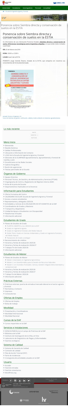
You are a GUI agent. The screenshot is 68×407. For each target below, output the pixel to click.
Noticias (34, 138)
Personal (38, 8)
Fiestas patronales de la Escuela (17, 169)
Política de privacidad (24, 383)
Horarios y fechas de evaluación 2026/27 (20, 272)
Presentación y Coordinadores (16, 311)
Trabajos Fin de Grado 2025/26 (16, 247)
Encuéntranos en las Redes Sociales (18, 162)
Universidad (6, 8)
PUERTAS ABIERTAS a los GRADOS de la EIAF (23, 226)
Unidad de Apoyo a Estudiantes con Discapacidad (23, 211)
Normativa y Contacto (13, 289)
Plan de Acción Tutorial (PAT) (16, 353)
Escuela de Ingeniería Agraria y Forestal (17, 11)
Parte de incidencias (12, 355)
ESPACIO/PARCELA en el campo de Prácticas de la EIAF (25, 331)
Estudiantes (16, 8)
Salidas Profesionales (13, 150)
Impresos (8, 291)
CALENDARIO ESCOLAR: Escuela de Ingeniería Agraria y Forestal (29, 197)
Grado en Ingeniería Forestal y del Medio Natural (24, 231)
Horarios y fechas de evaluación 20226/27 (20, 245)
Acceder (8, 365)
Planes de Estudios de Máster (16, 257)
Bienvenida (9, 145)
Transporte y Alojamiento (15, 209)
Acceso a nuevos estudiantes (16, 199)
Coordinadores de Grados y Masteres (19, 206)
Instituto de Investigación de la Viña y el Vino (22, 336)
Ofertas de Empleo (12, 301)
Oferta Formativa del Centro (16, 194)
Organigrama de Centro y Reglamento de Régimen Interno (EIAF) (29, 182)
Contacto (51, 381)
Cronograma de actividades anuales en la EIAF (22, 358)
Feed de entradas (11, 368)
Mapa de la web (17, 385)
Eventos (33, 135)
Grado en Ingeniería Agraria (16, 228)
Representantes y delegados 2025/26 (19, 201)
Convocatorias (10, 294)
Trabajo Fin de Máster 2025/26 (16, 274)
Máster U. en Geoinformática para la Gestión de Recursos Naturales (31, 262)
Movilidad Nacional (12, 316)
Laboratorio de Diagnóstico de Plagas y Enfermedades (25, 338)
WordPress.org (10, 373)
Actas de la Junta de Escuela (15, 184)
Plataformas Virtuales (13, 214)
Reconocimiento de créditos (15, 240)
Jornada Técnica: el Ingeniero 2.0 (12, 116)
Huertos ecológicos (12, 341)
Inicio (34, 132)
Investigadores (28, 8)
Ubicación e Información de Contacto (19, 153)
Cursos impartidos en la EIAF (16, 323)
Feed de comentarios (13, 370)
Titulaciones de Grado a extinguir (18, 238)
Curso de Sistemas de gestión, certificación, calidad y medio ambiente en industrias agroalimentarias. (31, 118)
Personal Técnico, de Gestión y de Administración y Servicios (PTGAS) (31, 179)
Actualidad (46, 8)
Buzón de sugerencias (13, 167)
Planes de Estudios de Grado (16, 223)
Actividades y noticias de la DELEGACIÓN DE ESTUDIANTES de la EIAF (31, 204)
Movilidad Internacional (14, 314)
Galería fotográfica (12, 165)
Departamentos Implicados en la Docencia (21, 187)
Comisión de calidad (12, 351)
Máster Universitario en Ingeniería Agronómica (23, 260)
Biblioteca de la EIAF (12, 333)
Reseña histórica (11, 148)
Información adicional (13, 216)
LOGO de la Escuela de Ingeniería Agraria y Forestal (24, 155)
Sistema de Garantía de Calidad (17, 348)
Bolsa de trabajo (11, 304)
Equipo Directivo (11, 177)
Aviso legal (15, 383)
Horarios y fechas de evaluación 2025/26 (20, 243)
